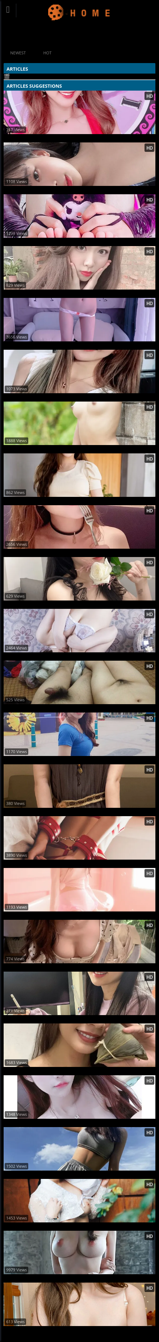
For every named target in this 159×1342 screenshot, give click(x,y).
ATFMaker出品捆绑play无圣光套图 (41, 864)
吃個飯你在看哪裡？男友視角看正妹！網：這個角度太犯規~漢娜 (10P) (78, 967)
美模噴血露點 (19, 656)
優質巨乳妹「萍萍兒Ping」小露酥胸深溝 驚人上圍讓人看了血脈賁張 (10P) (80, 138)
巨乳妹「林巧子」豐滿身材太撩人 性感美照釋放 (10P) (62, 1019)
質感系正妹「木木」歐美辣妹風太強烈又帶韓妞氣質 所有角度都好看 (76, 1175)
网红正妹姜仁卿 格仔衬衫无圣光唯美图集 (48, 190)
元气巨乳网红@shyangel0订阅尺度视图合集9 (52, 1330)
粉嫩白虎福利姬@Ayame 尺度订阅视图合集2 (52, 242)
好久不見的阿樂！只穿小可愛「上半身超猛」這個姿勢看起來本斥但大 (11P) (80, 397)
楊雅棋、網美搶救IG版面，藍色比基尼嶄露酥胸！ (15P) (63, 294)
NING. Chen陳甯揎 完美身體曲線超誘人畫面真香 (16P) (63, 760)
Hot (47, 52)
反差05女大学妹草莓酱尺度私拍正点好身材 (50, 812)
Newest (18, 52)
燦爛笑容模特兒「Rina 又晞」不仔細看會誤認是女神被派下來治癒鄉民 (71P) (80, 553)
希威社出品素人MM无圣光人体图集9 (43, 1278)
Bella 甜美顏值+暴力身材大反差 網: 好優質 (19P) (57, 1123)
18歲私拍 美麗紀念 (25, 449)
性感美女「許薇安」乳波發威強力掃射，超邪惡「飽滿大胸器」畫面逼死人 (80, 605)
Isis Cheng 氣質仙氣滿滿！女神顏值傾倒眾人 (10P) (59, 501)
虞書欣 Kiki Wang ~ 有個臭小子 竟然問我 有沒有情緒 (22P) (66, 916)
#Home (69, 35)
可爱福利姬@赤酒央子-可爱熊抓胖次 (43, 345)
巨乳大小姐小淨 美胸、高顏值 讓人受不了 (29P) (55, 1071)
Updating (79, 12)
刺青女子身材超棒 (24, 1226)
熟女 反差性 (17, 708)
